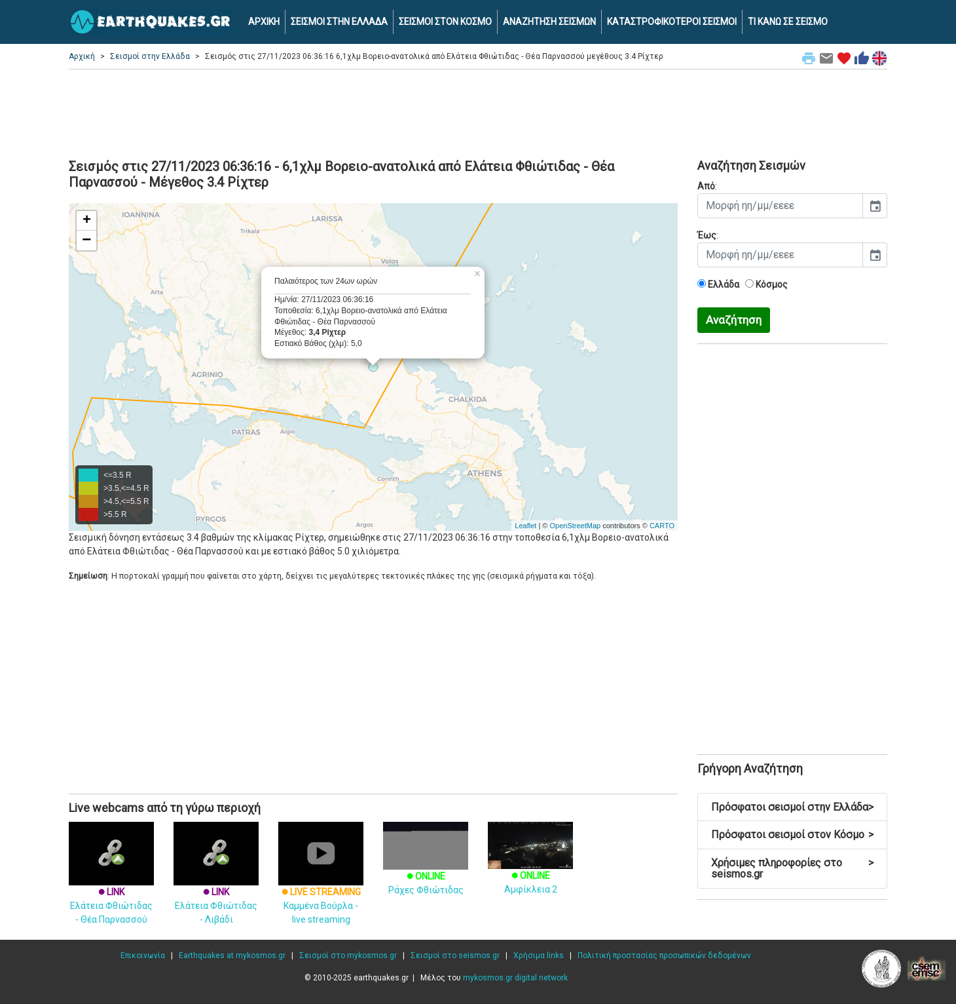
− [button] (86, 240)
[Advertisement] (478, 112)
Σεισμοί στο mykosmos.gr (348, 955)
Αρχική (82, 56)
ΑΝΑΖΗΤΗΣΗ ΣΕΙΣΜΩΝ (549, 21)
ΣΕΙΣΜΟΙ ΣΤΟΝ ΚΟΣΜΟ (445, 21)
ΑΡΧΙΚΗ (264, 21)
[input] (780, 205)
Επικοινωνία (142, 955)
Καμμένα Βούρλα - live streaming (320, 886)
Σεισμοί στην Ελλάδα (150, 56)
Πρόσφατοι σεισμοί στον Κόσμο (792, 834)
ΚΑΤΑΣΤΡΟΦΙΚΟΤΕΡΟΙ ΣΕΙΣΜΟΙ (672, 21)
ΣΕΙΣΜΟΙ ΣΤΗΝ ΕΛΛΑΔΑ (339, 21)
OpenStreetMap (574, 526)
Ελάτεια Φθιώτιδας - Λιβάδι (216, 886)
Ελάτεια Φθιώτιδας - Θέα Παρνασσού (111, 886)
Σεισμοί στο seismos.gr (455, 955)
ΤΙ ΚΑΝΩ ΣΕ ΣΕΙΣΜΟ (788, 21)
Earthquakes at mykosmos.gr (232, 955)
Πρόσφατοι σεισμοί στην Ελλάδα (792, 807)
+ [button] (87, 221)
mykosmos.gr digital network (515, 977)
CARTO (662, 526)
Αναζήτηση (734, 319)
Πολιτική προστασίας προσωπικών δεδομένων (664, 955)
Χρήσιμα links (538, 955)
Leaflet (525, 526)
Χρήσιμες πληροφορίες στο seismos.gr (792, 869)
